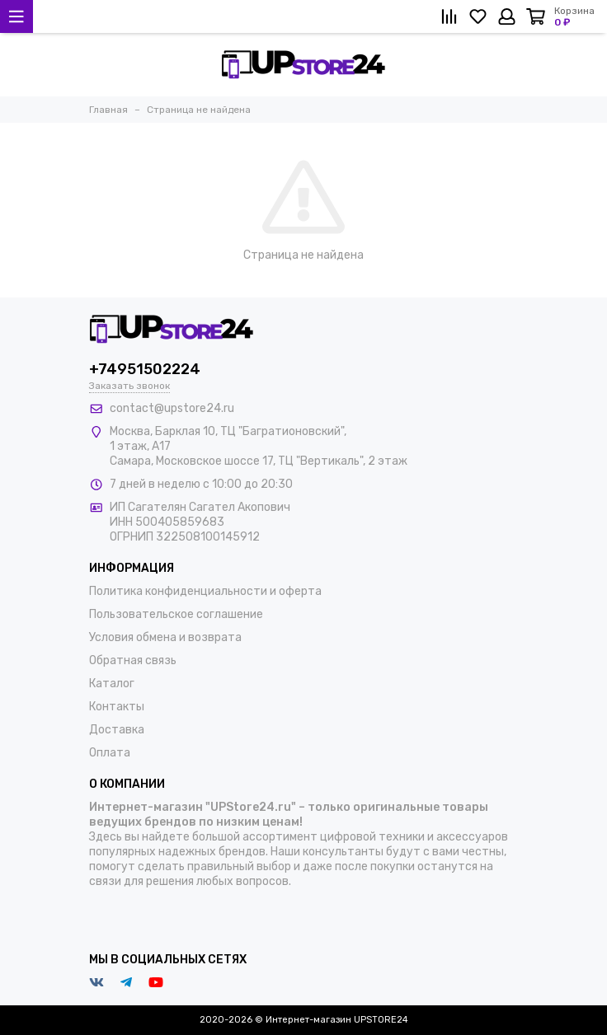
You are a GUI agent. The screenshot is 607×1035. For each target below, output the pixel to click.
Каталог (111, 684)
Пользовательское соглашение (176, 614)
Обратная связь (132, 660)
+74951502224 (144, 369)
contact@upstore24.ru (172, 408)
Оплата (109, 753)
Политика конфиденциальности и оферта (205, 591)
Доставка (116, 730)
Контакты (116, 707)
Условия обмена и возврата (165, 637)
